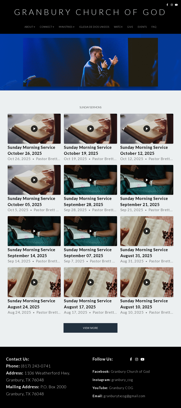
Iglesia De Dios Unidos (94, 26)
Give (130, 26)
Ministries (67, 26)
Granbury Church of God (90, 12)
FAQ (153, 26)
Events (142, 26)
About (30, 26)
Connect (47, 26)
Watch (118, 26)
